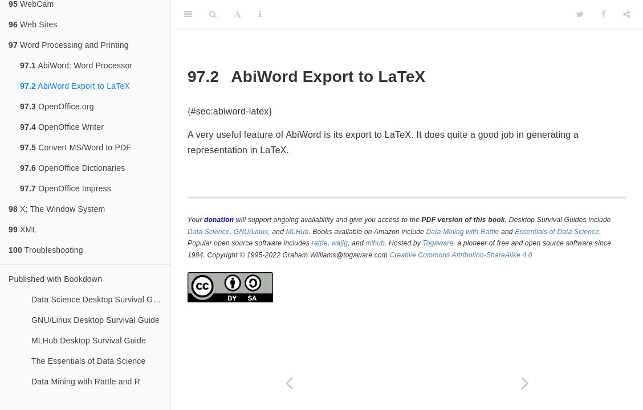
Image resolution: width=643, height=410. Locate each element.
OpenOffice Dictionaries (72, 168)
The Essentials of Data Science (88, 361)
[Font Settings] (237, 14)
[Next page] (525, 383)
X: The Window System (57, 209)
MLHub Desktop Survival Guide (88, 340)
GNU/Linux (251, 232)
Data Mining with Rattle (462, 232)
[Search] (213, 14)
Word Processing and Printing (69, 45)
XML (22, 229)
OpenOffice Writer (62, 127)
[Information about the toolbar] (260, 14)
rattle (320, 243)
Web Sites (33, 24)
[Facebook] (603, 14)
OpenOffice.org (57, 106)
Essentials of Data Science (557, 232)
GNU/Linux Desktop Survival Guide (95, 320)
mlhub (375, 243)
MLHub (297, 232)
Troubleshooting (46, 250)
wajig (340, 243)
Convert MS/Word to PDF (75, 147)
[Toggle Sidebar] (188, 14)
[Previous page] (289, 383)
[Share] (626, 14)
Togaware (437, 243)
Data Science (209, 232)
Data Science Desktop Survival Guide (99, 299)
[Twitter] (580, 14)
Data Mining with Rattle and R (85, 381)
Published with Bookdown (55, 279)
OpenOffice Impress (65, 188)
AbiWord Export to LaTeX (75, 86)
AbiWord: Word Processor (76, 65)
